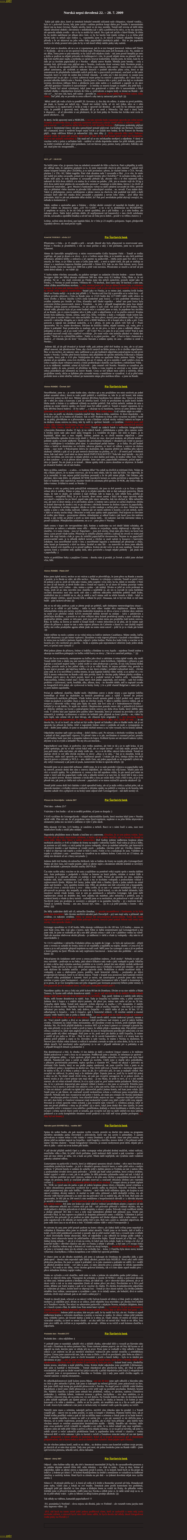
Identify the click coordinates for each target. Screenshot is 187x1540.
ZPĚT (6, 1)
